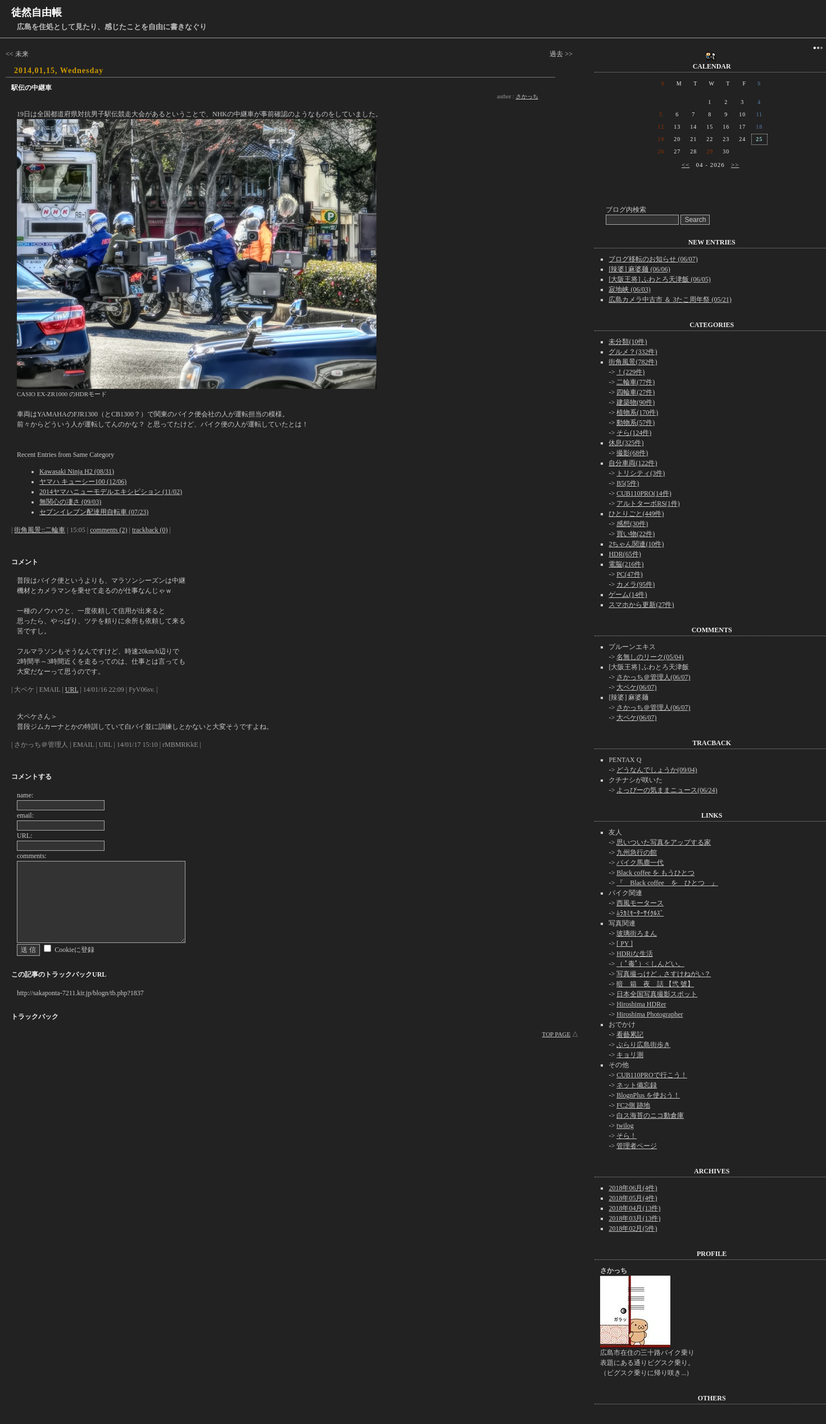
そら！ (626, 1136)
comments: (32, 856)
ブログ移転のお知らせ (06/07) (653, 259)
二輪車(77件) (635, 382)
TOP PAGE (556, 1034)
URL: (24, 836)
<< (685, 164)
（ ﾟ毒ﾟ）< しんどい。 (650, 964)
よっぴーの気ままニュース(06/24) (666, 790)
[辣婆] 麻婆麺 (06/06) (639, 269)
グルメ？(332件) (633, 352)
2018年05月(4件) (633, 1198)
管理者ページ (636, 1146)
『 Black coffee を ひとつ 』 (667, 883)
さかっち (527, 96)
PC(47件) (629, 574)
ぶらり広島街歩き (643, 1045)
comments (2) (108, 530)
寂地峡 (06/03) (629, 289)
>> (735, 164)
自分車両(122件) (633, 463)
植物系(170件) (637, 412)
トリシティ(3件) (640, 473)
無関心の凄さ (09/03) (70, 502)
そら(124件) (633, 433)
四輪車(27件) (635, 392)
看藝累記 (629, 1034)
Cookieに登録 (74, 950)
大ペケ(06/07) (636, 687)
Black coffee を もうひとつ (655, 873)
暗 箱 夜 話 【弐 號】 (655, 984)
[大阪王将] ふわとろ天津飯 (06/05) (659, 279)
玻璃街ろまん (636, 933)
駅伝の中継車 (31, 88)
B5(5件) (627, 483)
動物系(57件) (635, 423)
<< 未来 (17, 54)
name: (25, 795)
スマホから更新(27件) (641, 605)
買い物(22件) (635, 534)
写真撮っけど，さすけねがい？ (663, 974)
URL (72, 689)
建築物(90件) (635, 402)
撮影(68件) (632, 453)
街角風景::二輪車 (39, 530)
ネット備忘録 (636, 1085)
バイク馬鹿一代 (640, 863)
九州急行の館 (636, 852)
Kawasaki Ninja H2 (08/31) (76, 471)
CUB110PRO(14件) (643, 493)
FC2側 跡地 (633, 1105)
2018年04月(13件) (634, 1208)
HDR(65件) (625, 554)
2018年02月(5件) (633, 1228)
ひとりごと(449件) (636, 514)
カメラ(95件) (635, 584)
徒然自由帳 (36, 12)
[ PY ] (624, 943)
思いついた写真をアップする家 (663, 842)
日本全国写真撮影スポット (656, 994)
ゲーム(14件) (628, 594)
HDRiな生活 (634, 954)
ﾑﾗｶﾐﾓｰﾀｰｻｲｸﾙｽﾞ (640, 913)
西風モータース (640, 903)
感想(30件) (632, 524)
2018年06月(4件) (633, 1188)
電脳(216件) (626, 564)
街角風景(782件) (633, 362)
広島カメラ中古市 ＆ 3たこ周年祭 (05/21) (670, 299)
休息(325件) (626, 443)
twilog (625, 1126)
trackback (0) (150, 530)
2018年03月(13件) (634, 1218)
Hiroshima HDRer (641, 1004)
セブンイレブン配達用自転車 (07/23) (93, 512)
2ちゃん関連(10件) (636, 544)
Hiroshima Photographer (649, 1014)
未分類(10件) (628, 342)
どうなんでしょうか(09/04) (656, 770)
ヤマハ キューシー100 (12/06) (82, 482)
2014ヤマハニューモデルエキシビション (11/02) (110, 492)
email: (25, 815)
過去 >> (561, 54)
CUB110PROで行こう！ (651, 1075)
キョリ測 (629, 1055)
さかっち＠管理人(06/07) (653, 677)
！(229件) (630, 372)
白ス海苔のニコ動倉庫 (650, 1115)
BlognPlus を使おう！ (648, 1095)
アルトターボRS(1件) (648, 503)
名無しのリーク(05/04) (649, 657)
